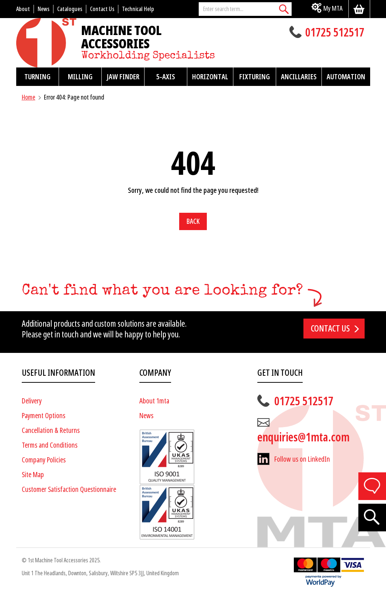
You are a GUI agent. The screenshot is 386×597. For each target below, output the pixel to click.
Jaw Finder (123, 76)
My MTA (332, 8)
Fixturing (254, 76)
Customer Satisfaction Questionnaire (69, 489)
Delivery (32, 401)
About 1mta (154, 401)
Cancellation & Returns (51, 430)
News (146, 415)
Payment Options (43, 415)
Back (193, 221)
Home (28, 97)
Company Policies (44, 460)
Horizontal (210, 76)
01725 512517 (334, 33)
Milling (80, 76)
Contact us (330, 328)
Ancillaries (299, 76)
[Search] (284, 9)
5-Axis (165, 76)
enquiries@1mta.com (303, 437)
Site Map (33, 474)
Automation (346, 76)
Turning (37, 76)
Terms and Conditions (49, 445)
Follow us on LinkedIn (302, 459)
